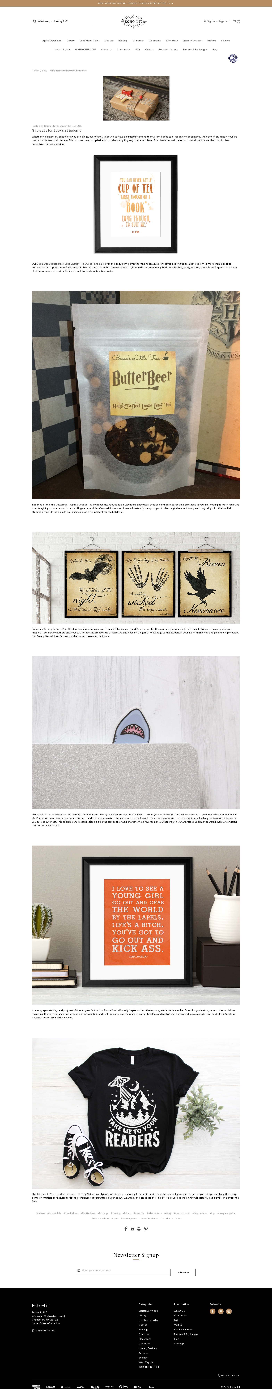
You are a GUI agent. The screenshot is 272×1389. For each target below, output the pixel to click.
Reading (123, 33)
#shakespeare (129, 1211)
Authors (211, 33)
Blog (214, 42)
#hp (212, 1206)
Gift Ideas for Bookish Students (56, 123)
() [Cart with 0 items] (236, 17)
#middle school (100, 1211)
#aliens (40, 1206)
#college (103, 1206)
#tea (178, 1211)
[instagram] (228, 1302)
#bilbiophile (54, 1206)
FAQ (137, 42)
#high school (199, 1206)
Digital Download (52, 33)
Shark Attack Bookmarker (51, 807)
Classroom (155, 33)
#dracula (139, 1206)
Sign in (211, 17)
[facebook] (212, 1302)
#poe (115, 1211)
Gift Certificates (229, 1366)
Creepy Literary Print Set (58, 622)
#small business (148, 1211)
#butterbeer (88, 1206)
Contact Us (123, 42)
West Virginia (62, 42)
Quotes (109, 33)
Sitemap (179, 1334)
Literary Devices (192, 33)
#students (166, 1211)
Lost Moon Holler (89, 33)
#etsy (167, 1206)
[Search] (36, 18)
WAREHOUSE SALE (85, 42)
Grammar (138, 33)
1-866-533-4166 (45, 1321)
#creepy (116, 1206)
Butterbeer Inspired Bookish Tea (74, 497)
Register (223, 17)
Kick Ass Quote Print (105, 1003)
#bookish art (71, 1206)
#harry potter (182, 1206)
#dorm (127, 1206)
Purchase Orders (168, 42)
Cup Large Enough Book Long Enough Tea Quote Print (67, 256)
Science (225, 33)
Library (71, 33)
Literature (172, 33)
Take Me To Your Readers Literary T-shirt (60, 1187)
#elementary (154, 1206)
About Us (106, 42)
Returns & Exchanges (195, 42)
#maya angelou (226, 1206)
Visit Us (149, 42)
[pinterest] (220, 1302)
